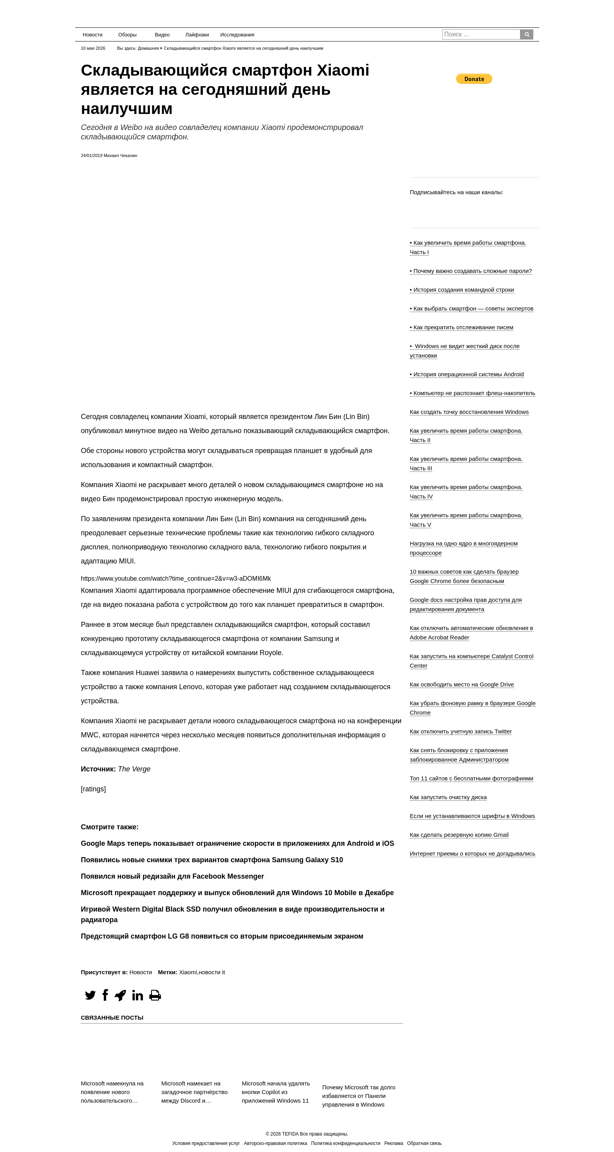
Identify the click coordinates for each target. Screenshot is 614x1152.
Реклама (393, 1143)
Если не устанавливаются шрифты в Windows (472, 816)
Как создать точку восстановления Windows (469, 411)
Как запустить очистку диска (448, 797)
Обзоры (127, 35)
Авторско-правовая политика (275, 1143)
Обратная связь (424, 1143)
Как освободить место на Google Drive (462, 684)
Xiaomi (188, 972)
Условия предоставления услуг (206, 1143)
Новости (92, 35)
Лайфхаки (197, 35)
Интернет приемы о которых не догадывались (473, 853)
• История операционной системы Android (467, 374)
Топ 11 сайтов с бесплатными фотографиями (472, 778)
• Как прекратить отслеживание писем (462, 327)
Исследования (235, 35)
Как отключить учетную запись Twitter (461, 731)
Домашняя (148, 48)
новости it (212, 972)
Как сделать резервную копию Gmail (459, 834)
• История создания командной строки (462, 289)
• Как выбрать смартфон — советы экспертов (472, 308)
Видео (162, 35)
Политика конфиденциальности (345, 1143)
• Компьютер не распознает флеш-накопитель (472, 393)
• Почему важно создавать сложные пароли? (471, 270)
